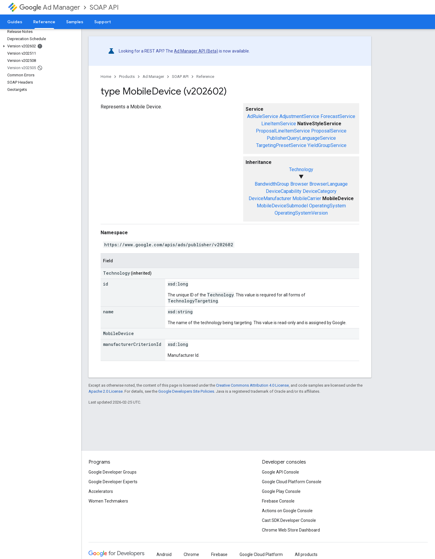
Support (102, 21)
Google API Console (280, 472)
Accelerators (101, 491)
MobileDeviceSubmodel (282, 206)
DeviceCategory (320, 191)
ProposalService (328, 131)
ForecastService (338, 116)
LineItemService (278, 123)
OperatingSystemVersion (301, 213)
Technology (301, 169)
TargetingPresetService (281, 145)
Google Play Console (281, 491)
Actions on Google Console (287, 510)
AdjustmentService (299, 116)
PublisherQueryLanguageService (301, 138)
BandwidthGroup (272, 184)
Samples (74, 21)
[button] (39, 46)
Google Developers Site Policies (186, 391)
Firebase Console (278, 501)
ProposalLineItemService (283, 131)
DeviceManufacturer (270, 198)
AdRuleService (262, 116)
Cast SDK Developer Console (289, 520)
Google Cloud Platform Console (291, 481)
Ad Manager (49, 7)
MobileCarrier (306, 198)
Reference (205, 76)
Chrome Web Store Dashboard (291, 530)
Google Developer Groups (113, 472)
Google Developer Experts (113, 481)
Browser (299, 184)
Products (127, 76)
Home (106, 76)
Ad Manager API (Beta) (196, 51)
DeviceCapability (283, 191)
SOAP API (104, 7)
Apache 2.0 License (106, 391)
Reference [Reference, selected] (44, 21)
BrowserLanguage (328, 184)
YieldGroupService (327, 145)
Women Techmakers (108, 501)
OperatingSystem (327, 206)
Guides (14, 21)
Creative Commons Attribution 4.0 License (252, 385)
